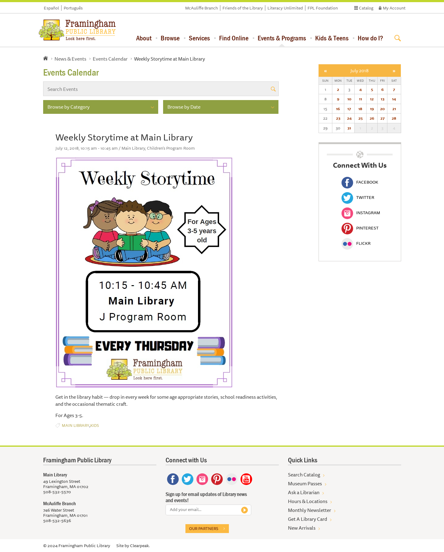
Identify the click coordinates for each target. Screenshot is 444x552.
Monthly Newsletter (309, 510)
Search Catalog (304, 474)
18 (360, 109)
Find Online (233, 38)
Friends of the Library (242, 8)
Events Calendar (110, 59)
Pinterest (360, 228)
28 (394, 118)
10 (349, 99)
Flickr (356, 243)
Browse (170, 38)
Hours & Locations (307, 501)
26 (372, 118)
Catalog (366, 8)
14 (394, 99)
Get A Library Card (307, 519)
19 (372, 109)
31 (349, 128)
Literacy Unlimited (285, 8)
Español (51, 8)
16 (338, 109)
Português (73, 8)
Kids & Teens (332, 38)
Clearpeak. (140, 545)
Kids (94, 425)
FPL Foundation (323, 8)
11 (360, 99)
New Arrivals (301, 528)
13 (382, 99)
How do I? (370, 38)
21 (394, 109)
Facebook (359, 182)
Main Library (75, 425)
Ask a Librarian (303, 492)
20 (382, 109)
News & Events (70, 59)
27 (382, 118)
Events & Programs (282, 38)
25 (360, 118)
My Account (394, 8)
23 (338, 118)
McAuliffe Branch (201, 8)
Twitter (357, 197)
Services (199, 38)
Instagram (360, 212)
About (143, 38)
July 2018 (359, 70)
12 (372, 99)
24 (349, 118)
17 (349, 109)
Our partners (203, 528)
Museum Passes (305, 483)
